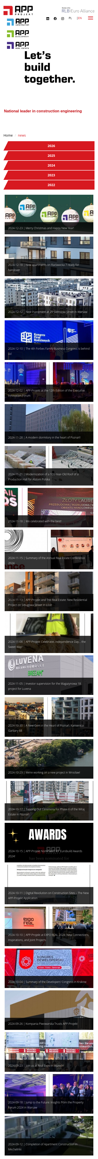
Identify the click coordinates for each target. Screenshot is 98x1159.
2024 (51, 165)
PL (70, 18)
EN (80, 18)
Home (8, 135)
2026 (51, 146)
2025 (51, 155)
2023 (51, 175)
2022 (51, 185)
